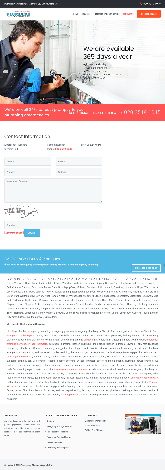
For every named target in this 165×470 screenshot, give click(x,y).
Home (75, 14)
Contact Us (128, 14)
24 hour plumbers (37, 343)
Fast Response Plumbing (57, 431)
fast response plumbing (19, 356)
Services (86, 14)
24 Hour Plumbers (54, 441)
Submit (32, 232)
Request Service (148, 14)
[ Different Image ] (14, 232)
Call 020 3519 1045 (146, 261)
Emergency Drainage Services (59, 426)
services (88, 339)
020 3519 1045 (152, 3)
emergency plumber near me (71, 369)
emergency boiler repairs (21, 335)
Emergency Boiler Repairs (107, 14)
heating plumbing (70, 394)
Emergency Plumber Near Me (59, 436)
